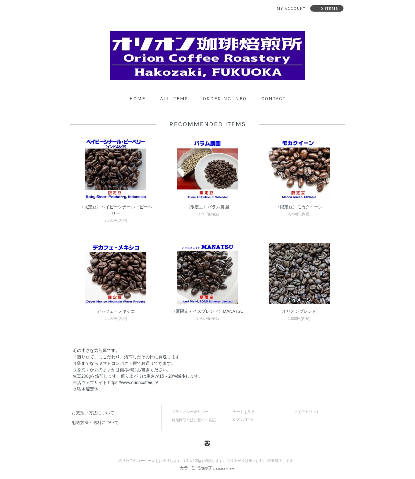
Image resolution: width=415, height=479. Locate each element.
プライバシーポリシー (190, 412)
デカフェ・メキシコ (116, 311)
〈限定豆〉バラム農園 (207, 206)
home (137, 98)
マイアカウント (307, 412)
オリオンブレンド (299, 311)
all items (174, 98)
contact (273, 98)
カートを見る (244, 412)
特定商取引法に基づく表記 (194, 420)
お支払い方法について (93, 412)
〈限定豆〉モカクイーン (299, 206)
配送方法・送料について (95, 422)
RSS (237, 420)
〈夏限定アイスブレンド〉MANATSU (207, 311)
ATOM (248, 420)
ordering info (225, 98)
